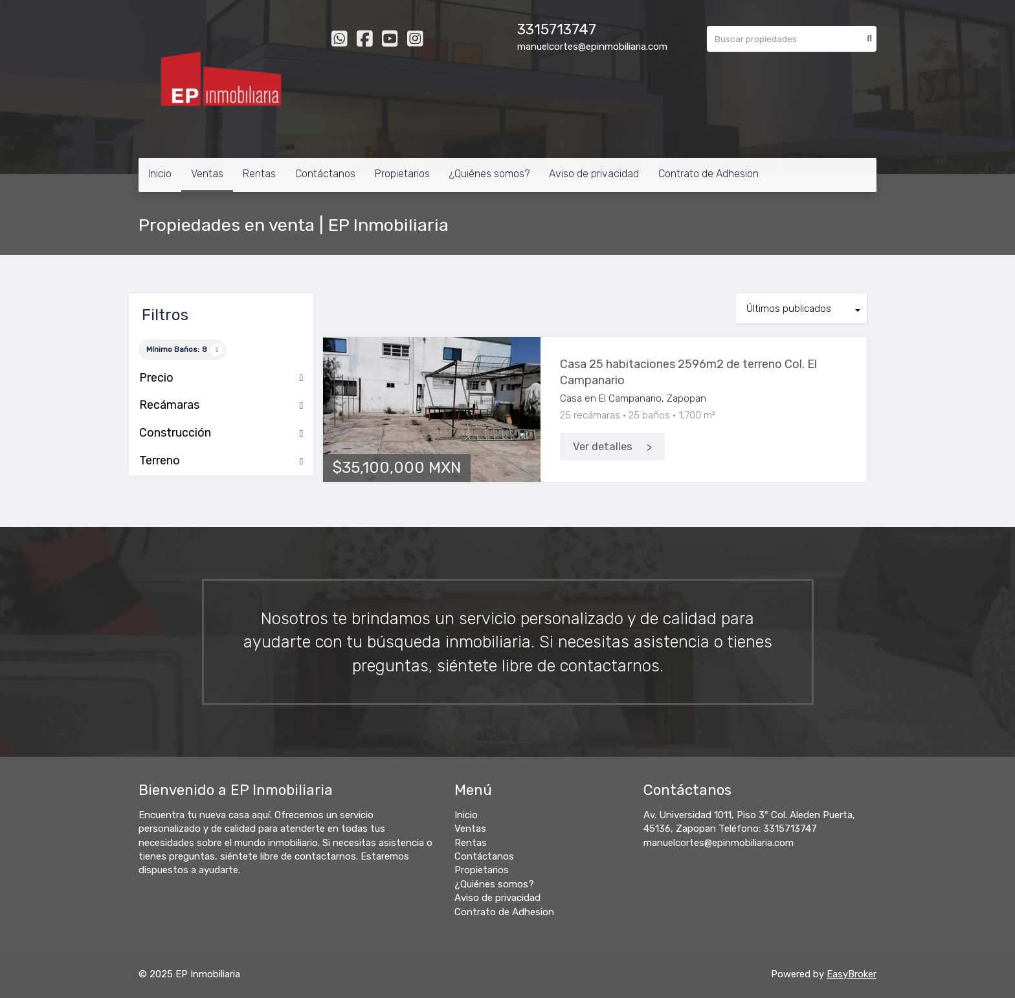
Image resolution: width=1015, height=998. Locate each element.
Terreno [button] (221, 461)
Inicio (160, 174)
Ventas (207, 174)
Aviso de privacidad (594, 174)
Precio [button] (221, 378)
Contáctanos (325, 174)
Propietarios (402, 174)
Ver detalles (602, 446)
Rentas (259, 174)
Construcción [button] (221, 433)
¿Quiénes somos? (489, 174)
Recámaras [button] (221, 405)
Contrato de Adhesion (708, 174)
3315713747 (556, 29)
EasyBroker (851, 974)
